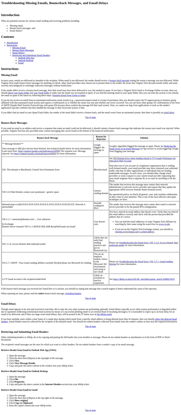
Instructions (12, 45)
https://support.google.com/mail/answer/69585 (39, 151)
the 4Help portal (104, 314)
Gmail (21, 63)
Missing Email (19, 48)
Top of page (90, 117)
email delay (169, 112)
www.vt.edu (164, 224)
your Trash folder (41, 93)
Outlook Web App (26, 58)
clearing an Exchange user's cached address (134, 232)
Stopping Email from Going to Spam (68, 95)
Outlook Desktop (25, 60)
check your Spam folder (18, 93)
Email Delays (18, 53)
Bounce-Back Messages (23, 50)
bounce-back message (119, 80)
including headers (73, 293)
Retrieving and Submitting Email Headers (31, 55)
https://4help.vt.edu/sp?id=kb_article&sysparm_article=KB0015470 (144, 279)
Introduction (12, 42)
